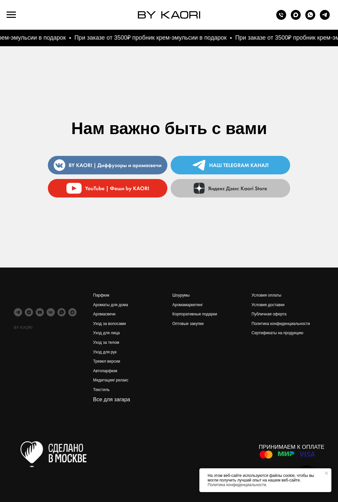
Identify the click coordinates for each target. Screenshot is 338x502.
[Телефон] (281, 18)
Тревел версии (106, 361)
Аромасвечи (104, 314)
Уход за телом (106, 342)
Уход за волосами (109, 323)
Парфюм (101, 295)
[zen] (29, 312)
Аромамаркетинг (187, 305)
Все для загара (111, 399)
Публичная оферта (269, 314)
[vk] (51, 312)
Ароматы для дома (110, 305)
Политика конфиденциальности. (237, 485)
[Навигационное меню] (11, 15)
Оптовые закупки (188, 323)
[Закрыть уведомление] (326, 473)
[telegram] (325, 18)
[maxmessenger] (296, 18)
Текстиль (101, 389)
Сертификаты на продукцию (277, 333)
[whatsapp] (310, 18)
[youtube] (40, 312)
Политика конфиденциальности (281, 323)
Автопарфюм (105, 371)
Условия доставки (268, 305)
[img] (230, 188)
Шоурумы (181, 295)
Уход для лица (106, 333)
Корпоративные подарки (194, 314)
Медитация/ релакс (110, 380)
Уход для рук (105, 352)
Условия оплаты (266, 295)
